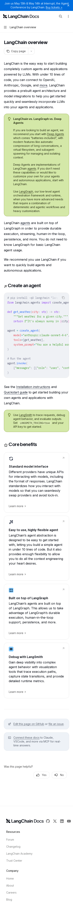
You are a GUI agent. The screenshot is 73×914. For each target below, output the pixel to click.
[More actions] (68, 16)
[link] (36, 482)
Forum (10, 839)
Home (10, 878)
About (10, 885)
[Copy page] (16, 51)
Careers (11, 892)
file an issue (56, 724)
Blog (9, 899)
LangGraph (26, 191)
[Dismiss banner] (68, 5)
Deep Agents (55, 134)
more (43, 85)
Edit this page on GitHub (28, 724)
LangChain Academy (19, 853)
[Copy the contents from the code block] (63, 297)
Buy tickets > (54, 7)
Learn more (17, 506)
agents (31, 168)
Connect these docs (26, 737)
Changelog (13, 846)
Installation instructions (33, 387)
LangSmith (25, 415)
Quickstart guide (16, 392)
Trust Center (14, 860)
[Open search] (60, 16)
